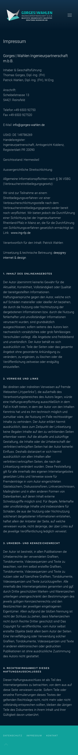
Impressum (34, 735)
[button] (69, 15)
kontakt (52, 735)
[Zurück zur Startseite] (31, 15)
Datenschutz (12, 735)
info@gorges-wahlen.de (29, 125)
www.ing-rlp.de (21, 233)
